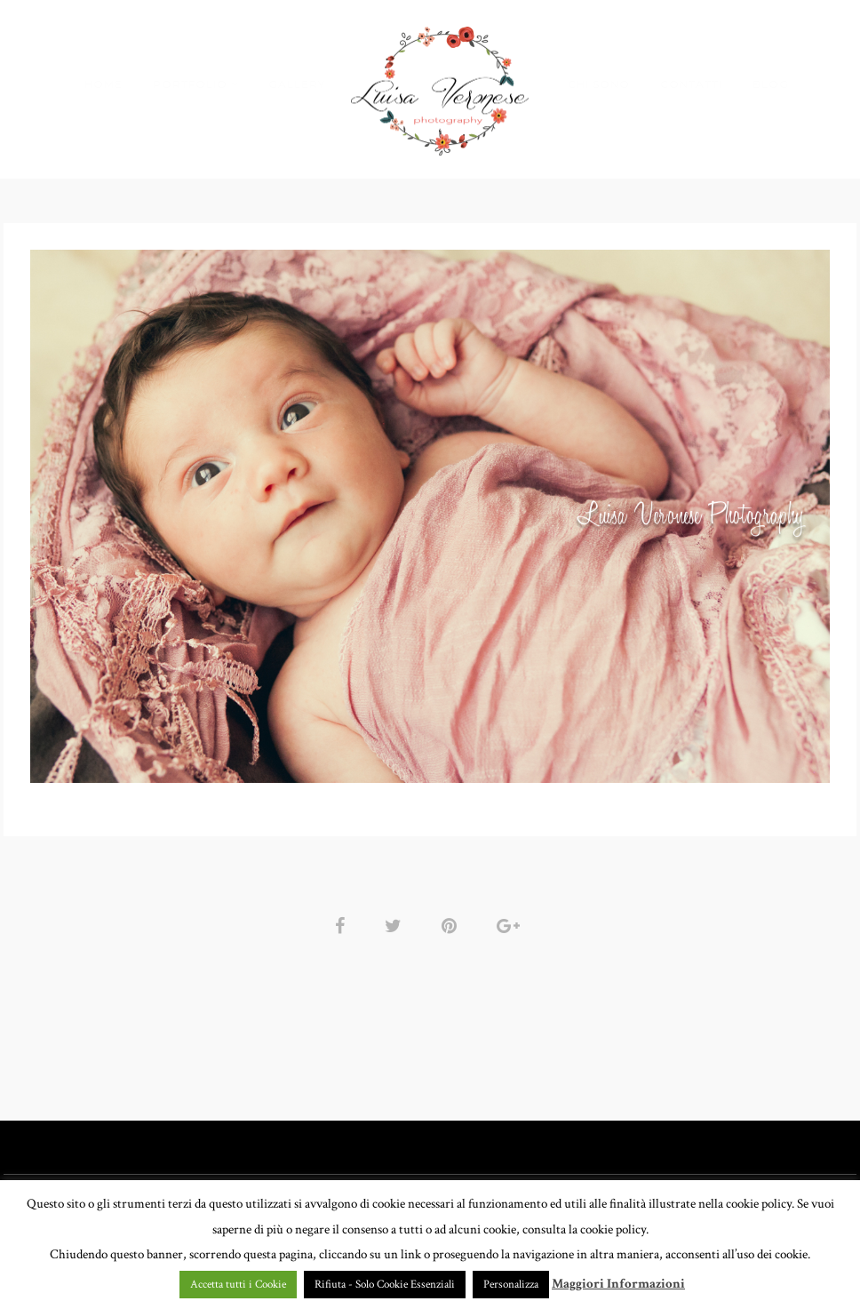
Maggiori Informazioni (618, 1283)
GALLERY (296, 84)
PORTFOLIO (190, 84)
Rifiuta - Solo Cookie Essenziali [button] (385, 1284)
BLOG (770, 84)
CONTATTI (691, 84)
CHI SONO (599, 84)
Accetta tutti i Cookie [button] (238, 1284)
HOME (103, 84)
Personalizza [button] (510, 1284)
